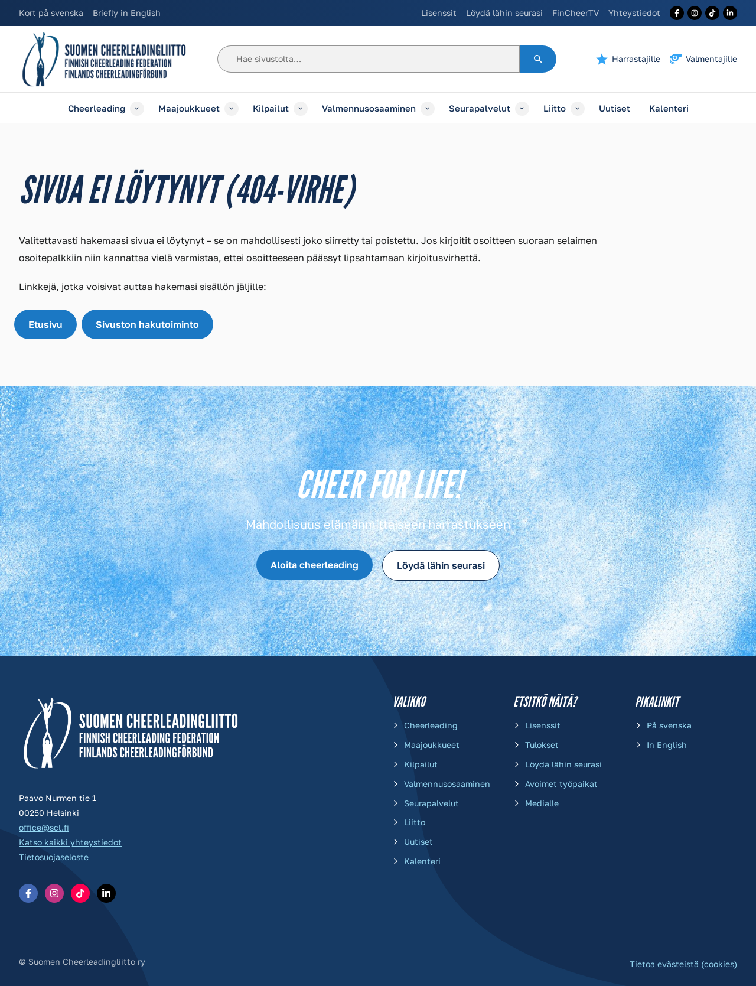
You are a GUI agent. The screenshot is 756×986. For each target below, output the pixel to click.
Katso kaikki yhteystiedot (70, 842)
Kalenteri (669, 108)
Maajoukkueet (189, 108)
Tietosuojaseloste (54, 857)
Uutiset (614, 108)
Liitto (554, 108)
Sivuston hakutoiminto (147, 324)
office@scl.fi (44, 827)
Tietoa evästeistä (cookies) (683, 964)
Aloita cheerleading (315, 565)
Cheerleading (96, 108)
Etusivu (45, 324)
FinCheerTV (575, 13)
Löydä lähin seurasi (504, 13)
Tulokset (542, 745)
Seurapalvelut (479, 108)
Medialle (542, 803)
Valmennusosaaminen (369, 108)
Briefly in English (127, 13)
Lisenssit (439, 13)
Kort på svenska (51, 13)
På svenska (669, 725)
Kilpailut (271, 108)
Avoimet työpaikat (561, 784)
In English (667, 745)
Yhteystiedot (634, 13)
